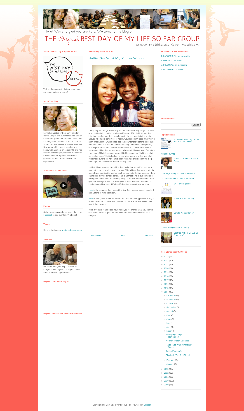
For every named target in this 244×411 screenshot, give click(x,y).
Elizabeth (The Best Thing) (178, 355)
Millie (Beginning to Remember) (174, 335)
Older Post (148, 236)
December (171, 295)
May (169, 323)
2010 (166, 381)
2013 (166, 369)
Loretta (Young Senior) (184, 213)
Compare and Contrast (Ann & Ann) (178, 178)
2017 (166, 280)
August (170, 311)
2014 (166, 292)
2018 (166, 276)
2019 (166, 272)
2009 (166, 385)
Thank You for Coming (184, 198)
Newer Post (96, 236)
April (169, 327)
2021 (166, 264)
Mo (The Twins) (168, 154)
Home (122, 236)
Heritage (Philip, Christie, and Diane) (178, 173)
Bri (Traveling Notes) (183, 184)
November (171, 299)
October (170, 303)
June (169, 319)
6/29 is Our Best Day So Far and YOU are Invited (186, 140)
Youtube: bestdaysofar (72, 230)
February (171, 360)
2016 (166, 284)
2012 (166, 373)
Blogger (147, 405)
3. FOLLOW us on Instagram (174, 65)
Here (91, 190)
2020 (166, 268)
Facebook (47, 215)
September (172, 307)
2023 (166, 256)
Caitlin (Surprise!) (173, 351)
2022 (166, 260)
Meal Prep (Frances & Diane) (175, 227)
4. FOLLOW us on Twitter (172, 69)
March (170, 331)
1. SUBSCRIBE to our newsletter (175, 56)
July (169, 315)
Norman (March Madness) (177, 341)
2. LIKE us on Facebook (172, 60)
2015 (166, 288)
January (170, 364)
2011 (166, 377)
